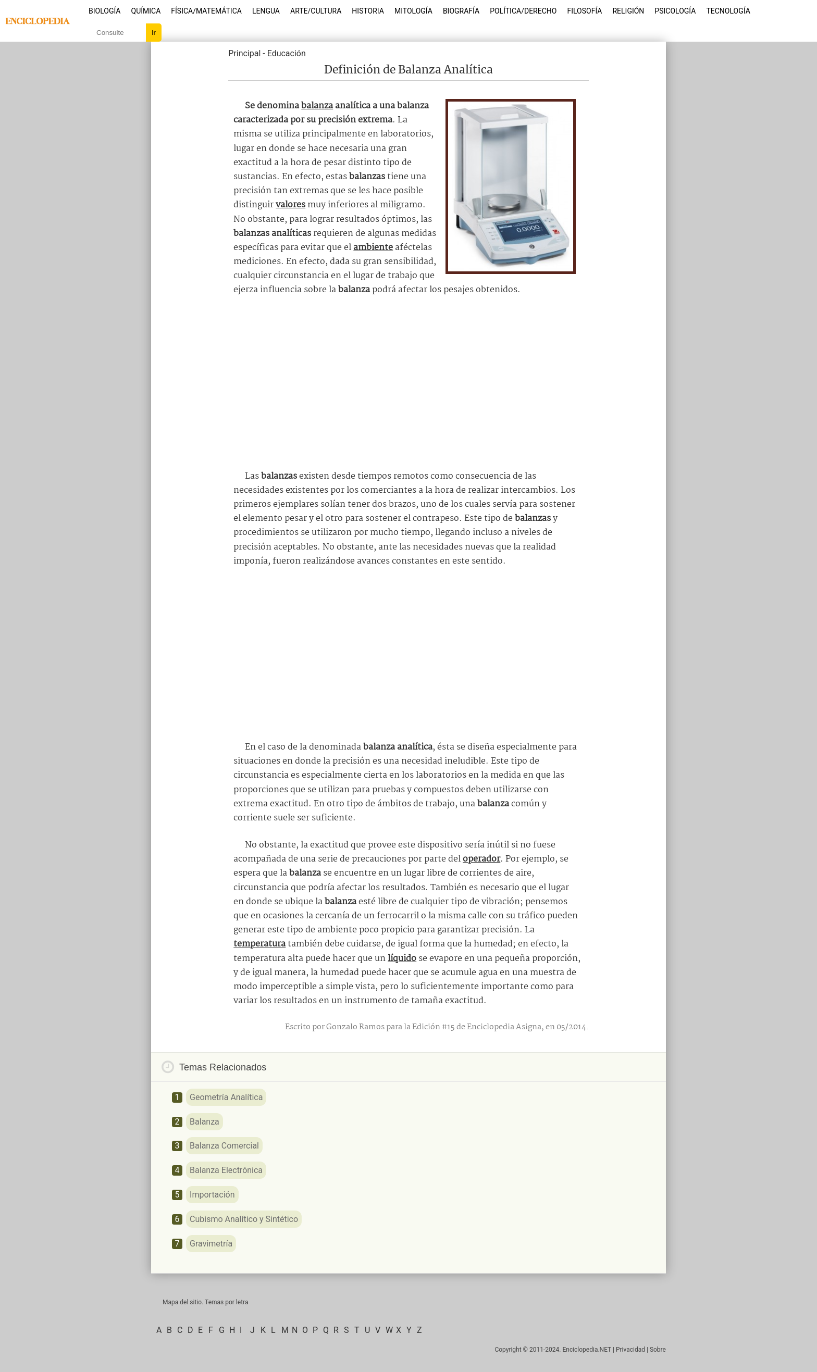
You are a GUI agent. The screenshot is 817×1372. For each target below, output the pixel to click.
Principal (244, 53)
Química (146, 11)
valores (290, 205)
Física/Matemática (206, 11)
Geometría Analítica (226, 1097)
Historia (368, 11)
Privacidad (630, 1349)
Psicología (675, 11)
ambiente (373, 248)
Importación (212, 1195)
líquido (402, 959)
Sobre (658, 1349)
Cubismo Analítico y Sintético (244, 1219)
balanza (317, 106)
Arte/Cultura (315, 11)
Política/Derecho (523, 11)
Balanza (204, 1122)
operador (481, 859)
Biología (105, 11)
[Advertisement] (408, 383)
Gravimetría (211, 1244)
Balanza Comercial (224, 1146)
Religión (628, 11)
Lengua (266, 11)
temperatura (259, 944)
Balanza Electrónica (226, 1170)
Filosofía (584, 11)
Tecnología (728, 11)
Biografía (461, 11)
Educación (286, 53)
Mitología (413, 11)
